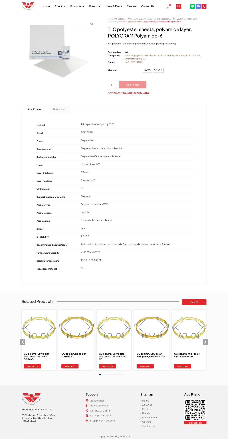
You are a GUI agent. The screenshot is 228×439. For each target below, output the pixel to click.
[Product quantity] (112, 84)
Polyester (118, 21)
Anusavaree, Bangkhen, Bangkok (37, 418)
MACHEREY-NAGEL (134, 62)
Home (110, 19)
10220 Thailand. (29, 421)
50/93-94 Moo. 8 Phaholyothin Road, (39, 415)
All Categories (121, 19)
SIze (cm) (112, 70)
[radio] (147, 70)
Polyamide (175, 55)
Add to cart (132, 84)
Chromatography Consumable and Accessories (150, 19)
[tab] (35, 109)
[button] (22, 342)
